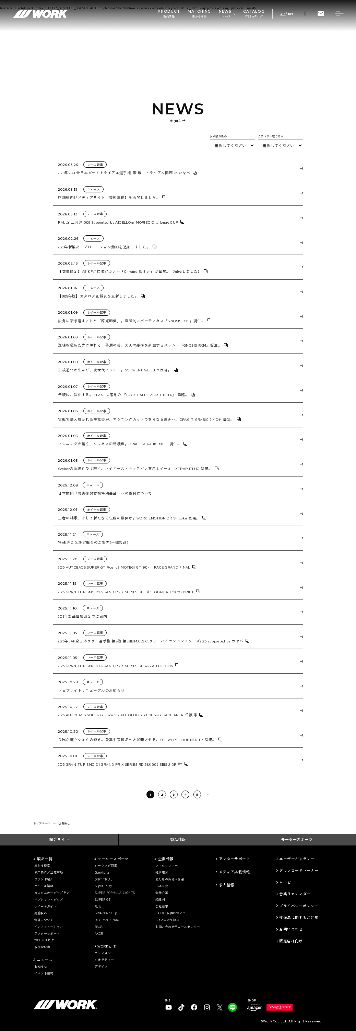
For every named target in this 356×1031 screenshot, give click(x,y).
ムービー (287, 882)
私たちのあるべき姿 (169, 879)
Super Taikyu (104, 886)
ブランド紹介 (44, 879)
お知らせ (40, 966)
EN (290, 13)
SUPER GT (102, 899)
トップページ (41, 823)
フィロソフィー (166, 865)
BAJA (99, 926)
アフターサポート (47, 933)
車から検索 (42, 865)
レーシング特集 (106, 865)
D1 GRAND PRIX (107, 920)
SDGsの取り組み (167, 920)
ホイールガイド (45, 906)
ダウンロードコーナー (298, 870)
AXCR (99, 933)
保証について (44, 920)
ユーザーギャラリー (297, 858)
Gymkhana (102, 872)
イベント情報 (44, 973)
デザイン (101, 966)
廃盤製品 (40, 913)
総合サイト (59, 839)
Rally (98, 906)
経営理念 (161, 872)
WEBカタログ (44, 940)
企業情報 (166, 858)
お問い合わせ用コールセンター (177, 926)
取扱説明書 (42, 947)
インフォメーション (48, 926)
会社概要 (161, 906)
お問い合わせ (291, 929)
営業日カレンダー (294, 893)
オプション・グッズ (48, 899)
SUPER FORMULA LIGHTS (115, 892)
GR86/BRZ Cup (106, 913)
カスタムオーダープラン (52, 892)
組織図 (160, 899)
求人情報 (227, 884)
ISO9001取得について (170, 913)
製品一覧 (45, 858)
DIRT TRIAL (104, 879)
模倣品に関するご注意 (298, 917)
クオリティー (104, 959)
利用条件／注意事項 (48, 872)
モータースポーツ (296, 839)
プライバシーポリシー (298, 905)
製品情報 (178, 839)
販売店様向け (291, 940)
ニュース (45, 959)
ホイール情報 (44, 886)
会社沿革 (161, 892)
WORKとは (106, 946)
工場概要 (161, 886)
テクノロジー (104, 953)
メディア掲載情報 (234, 871)
